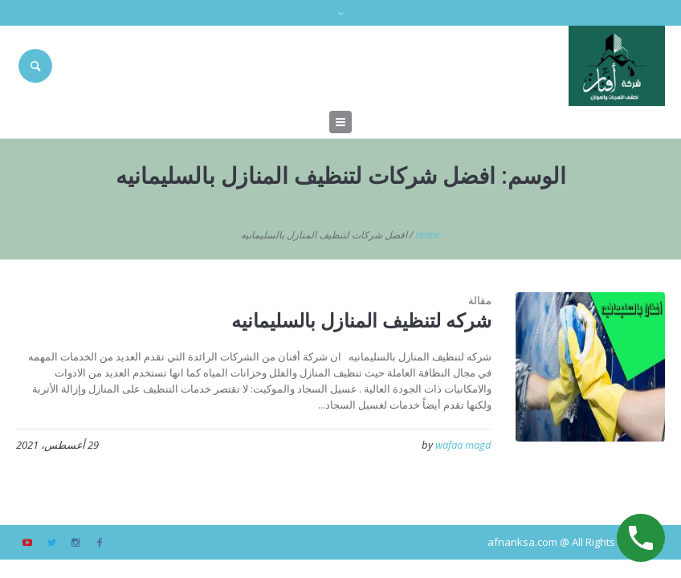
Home (427, 235)
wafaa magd (463, 445)
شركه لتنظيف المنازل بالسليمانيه (361, 320)
